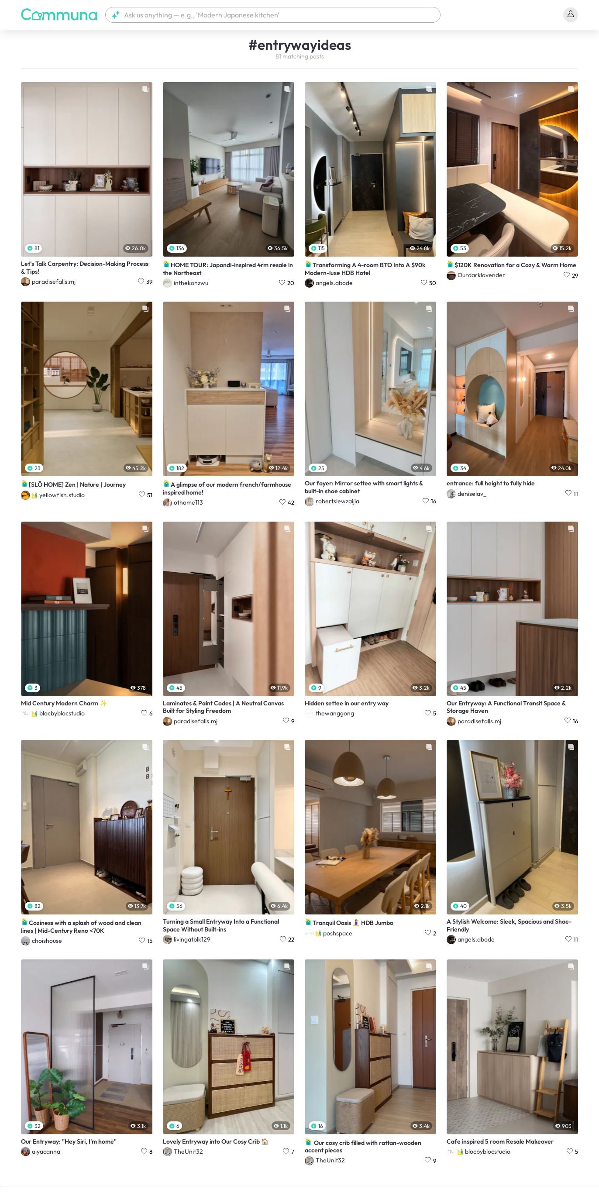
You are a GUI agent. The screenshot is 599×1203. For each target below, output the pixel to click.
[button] (273, 15)
